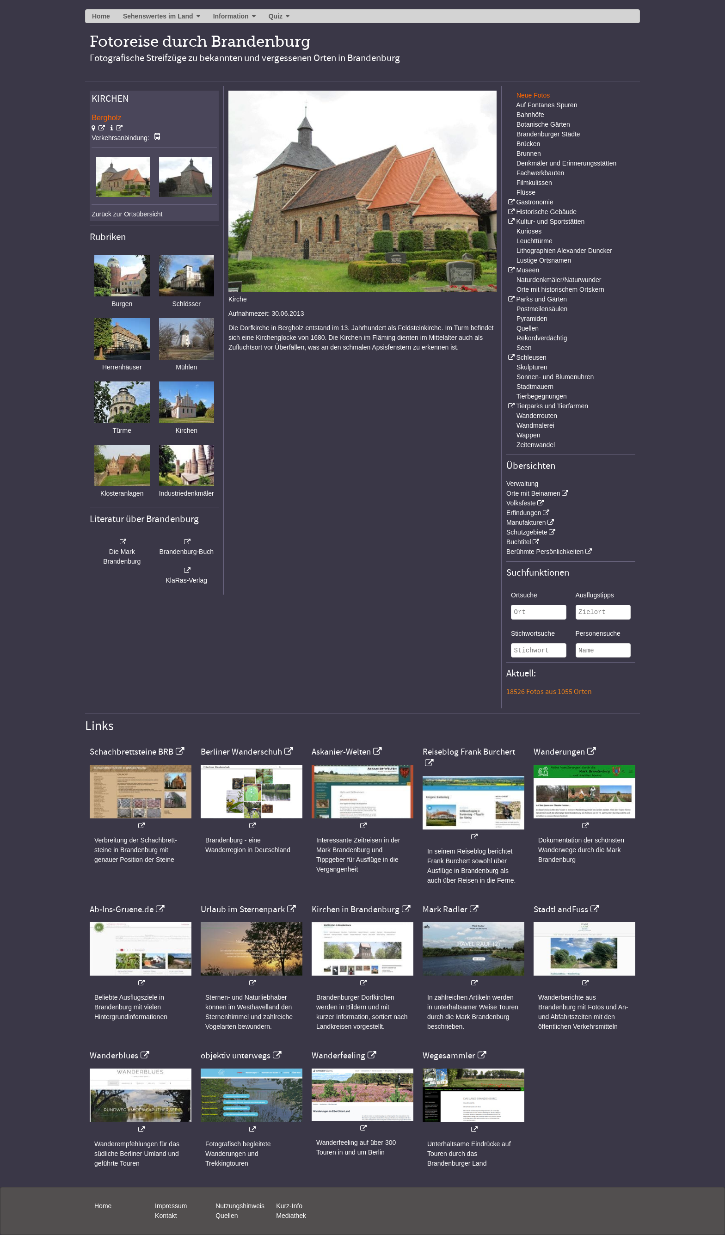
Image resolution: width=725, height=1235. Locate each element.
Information (231, 16)
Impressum (171, 1206)
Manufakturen (526, 522)
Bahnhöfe (530, 114)
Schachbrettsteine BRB (131, 751)
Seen (524, 347)
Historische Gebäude (546, 211)
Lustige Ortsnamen (543, 260)
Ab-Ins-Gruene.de (122, 909)
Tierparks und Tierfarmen (552, 406)
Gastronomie (534, 202)
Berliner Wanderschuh (241, 751)
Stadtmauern (534, 386)
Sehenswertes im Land (158, 16)
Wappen (528, 435)
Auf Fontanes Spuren (546, 105)
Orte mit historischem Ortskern (560, 289)
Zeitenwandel (535, 445)
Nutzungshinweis (239, 1206)
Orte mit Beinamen (533, 493)
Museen (527, 270)
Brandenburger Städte (548, 134)
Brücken (528, 143)
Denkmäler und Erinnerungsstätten (566, 163)
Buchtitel (518, 542)
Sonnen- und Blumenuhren (555, 377)
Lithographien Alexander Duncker (564, 250)
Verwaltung (522, 483)
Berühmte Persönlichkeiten (545, 551)
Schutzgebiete (526, 532)
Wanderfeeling (338, 1055)
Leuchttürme (534, 241)
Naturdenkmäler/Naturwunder (559, 279)
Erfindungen (523, 512)
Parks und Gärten (541, 299)
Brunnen (528, 153)
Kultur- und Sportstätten (550, 221)
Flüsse (525, 192)
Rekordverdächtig (541, 338)
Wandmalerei (535, 425)
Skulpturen (531, 367)
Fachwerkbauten (540, 173)
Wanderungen (559, 751)
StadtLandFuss (561, 909)
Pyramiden (531, 318)
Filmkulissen (534, 182)
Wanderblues (114, 1055)
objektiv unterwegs (235, 1055)
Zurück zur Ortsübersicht (127, 214)
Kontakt (166, 1215)
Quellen (527, 328)
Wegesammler (449, 1055)
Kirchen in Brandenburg (355, 909)
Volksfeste (521, 503)
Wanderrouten (536, 415)
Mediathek (291, 1215)
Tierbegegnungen (541, 396)
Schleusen (531, 357)
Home (101, 16)
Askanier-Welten (341, 751)
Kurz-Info (289, 1206)
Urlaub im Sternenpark (243, 909)
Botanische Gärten (543, 124)
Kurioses (528, 231)
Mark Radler (445, 909)
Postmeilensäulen (542, 309)
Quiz (276, 16)
